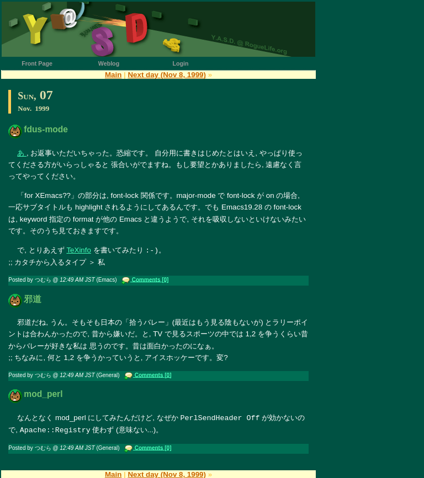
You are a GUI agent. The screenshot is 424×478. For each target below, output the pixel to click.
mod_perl (43, 393)
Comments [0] (149, 279)
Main (113, 75)
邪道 (32, 298)
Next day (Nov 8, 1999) (167, 75)
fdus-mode (46, 129)
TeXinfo (78, 250)
